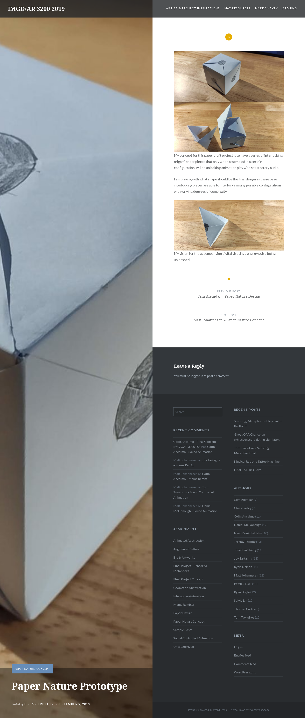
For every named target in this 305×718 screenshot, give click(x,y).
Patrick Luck (243, 583)
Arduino (289, 8)
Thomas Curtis (244, 609)
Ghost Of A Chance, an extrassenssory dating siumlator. (257, 436)
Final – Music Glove (247, 470)
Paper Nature (182, 613)
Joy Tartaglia (243, 558)
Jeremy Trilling (38, 704)
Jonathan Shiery (245, 550)
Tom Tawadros (244, 617)
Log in (238, 647)
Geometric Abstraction (189, 588)
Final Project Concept (188, 579)
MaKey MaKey (266, 8)
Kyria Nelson (243, 567)
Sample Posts (182, 630)
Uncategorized (183, 646)
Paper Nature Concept (32, 668)
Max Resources (237, 8)
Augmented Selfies (186, 549)
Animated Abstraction (188, 540)
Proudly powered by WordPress (207, 709)
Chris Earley (242, 508)
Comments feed (245, 664)
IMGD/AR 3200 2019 (36, 9)
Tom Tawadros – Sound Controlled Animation (193, 492)
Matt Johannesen (246, 575)
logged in (197, 376)
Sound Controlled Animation (193, 638)
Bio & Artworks (184, 557)
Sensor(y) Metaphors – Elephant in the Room (258, 423)
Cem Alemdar (243, 499)
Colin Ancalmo (244, 516)
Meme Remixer (184, 604)
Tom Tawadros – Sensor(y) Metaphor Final (252, 450)
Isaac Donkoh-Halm (248, 533)
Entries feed (242, 655)
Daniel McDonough (247, 524)
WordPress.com (259, 709)
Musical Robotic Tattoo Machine (257, 461)
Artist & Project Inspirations (193, 8)
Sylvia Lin (240, 600)
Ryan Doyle (242, 592)
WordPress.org (245, 672)
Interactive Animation (188, 596)
